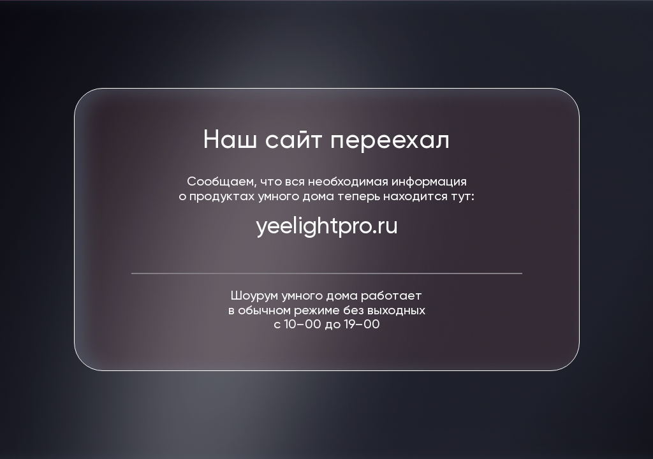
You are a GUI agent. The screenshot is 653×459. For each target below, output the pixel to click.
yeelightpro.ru (327, 226)
